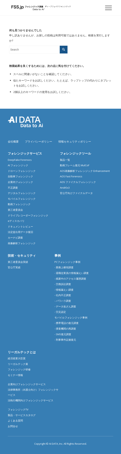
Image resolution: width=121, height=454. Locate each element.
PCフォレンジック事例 (67, 262)
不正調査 (13, 187)
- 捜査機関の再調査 (65, 328)
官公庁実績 (14, 267)
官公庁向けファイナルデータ (76, 193)
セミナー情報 (15, 375)
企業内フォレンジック (20, 182)
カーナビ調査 (15, 237)
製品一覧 (65, 160)
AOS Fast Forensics (71, 176)
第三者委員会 (15, 210)
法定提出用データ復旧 (20, 232)
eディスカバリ (16, 221)
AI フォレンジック (18, 165)
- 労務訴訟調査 (62, 284)
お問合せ (13, 426)
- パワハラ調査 (62, 301)
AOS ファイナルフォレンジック (78, 182)
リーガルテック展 (18, 364)
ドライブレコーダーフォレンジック (28, 215)
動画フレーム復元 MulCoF (74, 165)
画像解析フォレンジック (22, 243)
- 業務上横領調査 (64, 267)
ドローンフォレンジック (22, 171)
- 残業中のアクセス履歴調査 (70, 278)
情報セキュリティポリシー (74, 141)
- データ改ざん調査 (65, 306)
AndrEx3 (65, 187)
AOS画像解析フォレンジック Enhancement (85, 171)
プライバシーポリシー (38, 141)
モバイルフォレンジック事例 (70, 317)
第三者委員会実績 (18, 262)
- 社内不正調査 (62, 295)
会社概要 (13, 141)
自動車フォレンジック (20, 176)
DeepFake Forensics (20, 160)
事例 (57, 255)
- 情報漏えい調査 (64, 289)
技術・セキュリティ (22, 255)
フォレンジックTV (18, 409)
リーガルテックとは (22, 352)
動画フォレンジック (19, 204)
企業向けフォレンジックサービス (27, 384)
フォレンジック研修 (19, 369)
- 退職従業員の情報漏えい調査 (71, 273)
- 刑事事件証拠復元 (65, 339)
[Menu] (106, 8)
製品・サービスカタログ (22, 415)
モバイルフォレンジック (22, 198)
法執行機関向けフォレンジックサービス (30, 400)
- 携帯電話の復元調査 (66, 323)
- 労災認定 (60, 312)
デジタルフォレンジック (22, 193)
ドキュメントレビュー (20, 226)
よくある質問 (15, 420)
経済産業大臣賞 (16, 358)
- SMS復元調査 (62, 334)
